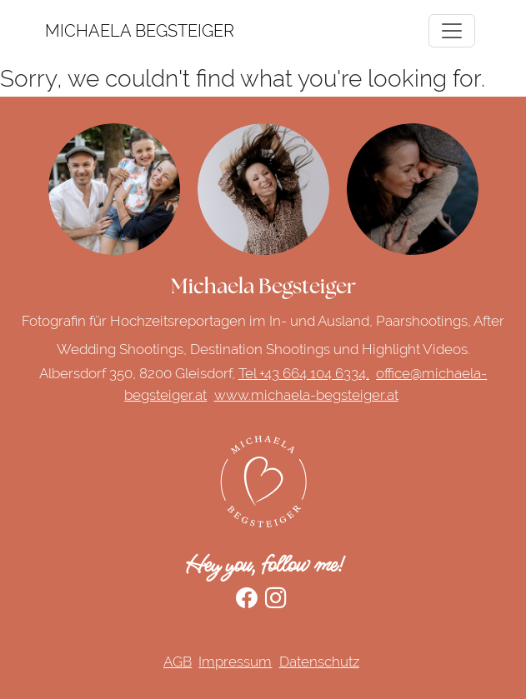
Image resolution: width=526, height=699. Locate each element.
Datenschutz (319, 661)
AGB (177, 661)
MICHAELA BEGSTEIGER (66, 31)
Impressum (235, 661)
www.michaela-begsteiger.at (306, 395)
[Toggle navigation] (451, 30)
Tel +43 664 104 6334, (303, 373)
